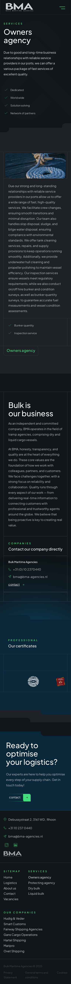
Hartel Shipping (15, 939)
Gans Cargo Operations (20, 934)
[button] (62, 8)
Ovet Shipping (14, 950)
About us (10, 888)
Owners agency (39, 877)
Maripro (9, 945)
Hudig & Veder (14, 918)
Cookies (62, 972)
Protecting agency (41, 882)
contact (14, 584)
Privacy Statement (10, 974)
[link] (16, 584)
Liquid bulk (36, 893)
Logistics (10, 883)
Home (8, 877)
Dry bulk (34, 888)
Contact (14, 797)
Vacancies (11, 899)
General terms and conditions (36, 974)
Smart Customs (15, 923)
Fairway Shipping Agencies (23, 929)
